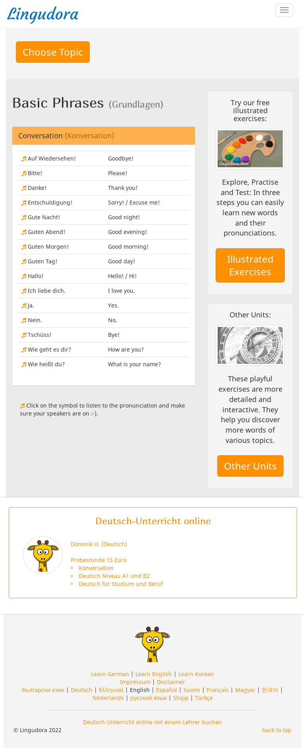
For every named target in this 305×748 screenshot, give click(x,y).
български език (43, 690)
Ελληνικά (111, 690)
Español (166, 690)
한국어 (270, 690)
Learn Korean (196, 674)
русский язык (148, 698)
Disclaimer (171, 682)
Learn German (110, 674)
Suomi (191, 690)
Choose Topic (53, 51)
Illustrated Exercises (250, 265)
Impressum (135, 682)
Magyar (245, 690)
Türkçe (204, 698)
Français (218, 690)
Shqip (181, 698)
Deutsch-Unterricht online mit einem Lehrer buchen (152, 722)
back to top (276, 730)
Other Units (250, 465)
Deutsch (82, 690)
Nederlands (108, 698)
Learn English (153, 674)
